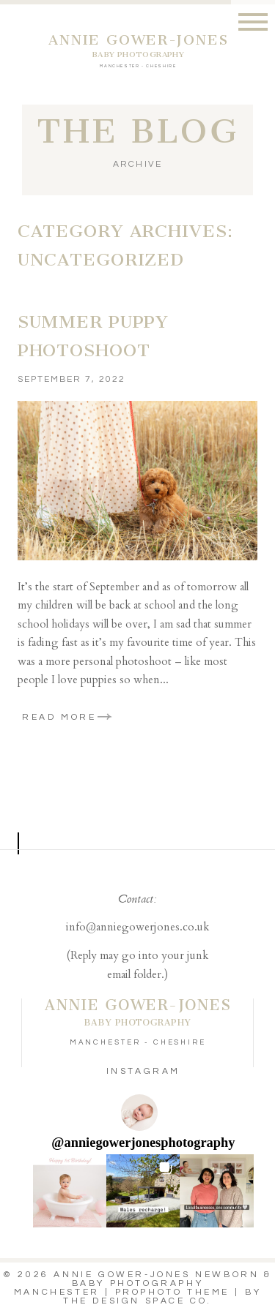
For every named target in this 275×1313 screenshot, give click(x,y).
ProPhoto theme (172, 1292)
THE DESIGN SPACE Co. (137, 1301)
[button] (69, 1190)
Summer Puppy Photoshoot (93, 336)
